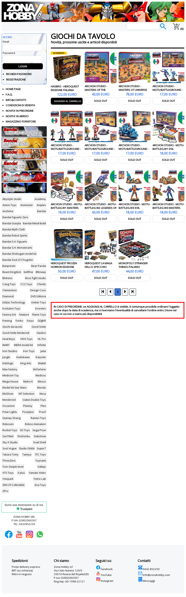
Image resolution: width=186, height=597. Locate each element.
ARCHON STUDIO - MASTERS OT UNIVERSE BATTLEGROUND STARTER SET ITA (134, 91)
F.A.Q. (9, 94)
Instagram (104, 581)
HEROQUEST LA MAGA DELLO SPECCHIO (98, 265)
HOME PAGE (13, 89)
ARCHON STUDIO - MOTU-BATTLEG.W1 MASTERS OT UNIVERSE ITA (66, 207)
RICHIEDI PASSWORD (19, 74)
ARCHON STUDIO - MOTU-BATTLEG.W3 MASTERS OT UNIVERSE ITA (168, 207)
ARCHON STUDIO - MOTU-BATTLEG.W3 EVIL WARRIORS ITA (134, 207)
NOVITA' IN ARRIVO (17, 116)
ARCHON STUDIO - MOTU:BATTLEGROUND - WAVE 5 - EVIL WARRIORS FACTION (167, 91)
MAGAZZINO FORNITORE (21, 121)
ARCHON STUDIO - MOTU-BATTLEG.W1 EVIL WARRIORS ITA (168, 148)
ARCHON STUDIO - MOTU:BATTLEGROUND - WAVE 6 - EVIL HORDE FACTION (100, 150)
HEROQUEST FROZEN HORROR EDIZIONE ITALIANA (64, 266)
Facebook (104, 569)
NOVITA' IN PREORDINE (20, 111)
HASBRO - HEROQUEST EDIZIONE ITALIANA (65, 88)
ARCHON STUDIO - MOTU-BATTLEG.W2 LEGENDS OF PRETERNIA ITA (101, 207)
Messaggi (146, 581)
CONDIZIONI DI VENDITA (20, 105)
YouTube (104, 575)
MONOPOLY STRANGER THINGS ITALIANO (133, 265)
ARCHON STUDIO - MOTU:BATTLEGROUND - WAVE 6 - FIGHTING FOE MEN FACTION (134, 150)
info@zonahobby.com (154, 575)
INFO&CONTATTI (16, 100)
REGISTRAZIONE (16, 79)
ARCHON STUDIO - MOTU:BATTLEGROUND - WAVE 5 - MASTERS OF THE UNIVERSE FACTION (66, 150)
